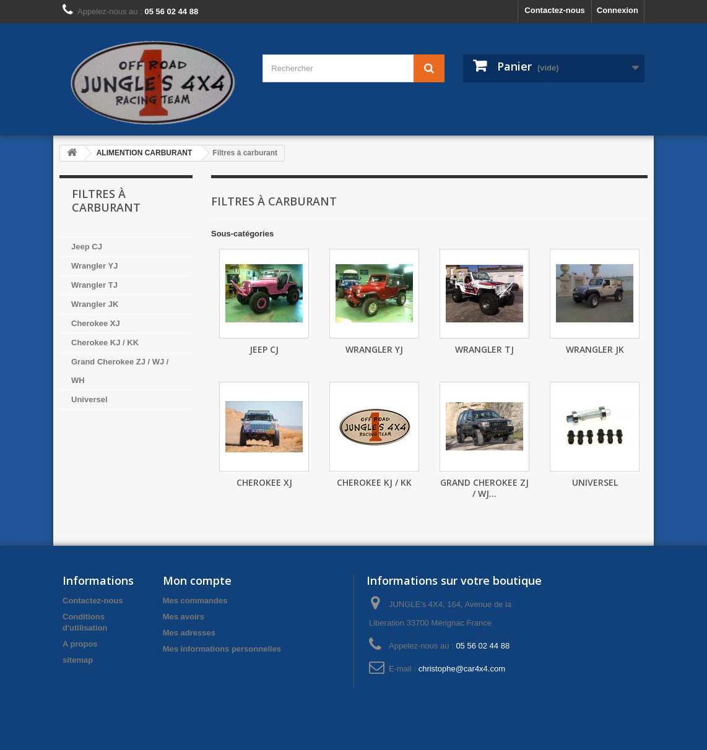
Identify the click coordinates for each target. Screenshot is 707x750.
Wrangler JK (94, 304)
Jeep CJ (86, 246)
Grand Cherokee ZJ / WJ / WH (120, 371)
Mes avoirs (183, 616)
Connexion (617, 10)
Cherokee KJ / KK (105, 342)
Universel (89, 399)
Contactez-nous (554, 10)
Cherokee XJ (95, 323)
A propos (80, 644)
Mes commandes (195, 600)
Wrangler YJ (94, 265)
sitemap (78, 660)
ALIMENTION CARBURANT (145, 153)
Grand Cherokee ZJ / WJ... (484, 487)
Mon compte (197, 580)
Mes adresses (189, 632)
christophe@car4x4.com (462, 668)
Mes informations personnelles (222, 648)
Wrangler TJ (94, 285)
